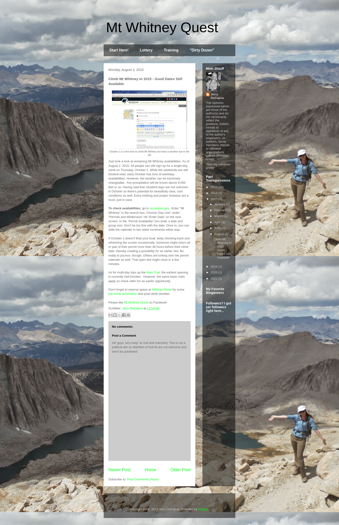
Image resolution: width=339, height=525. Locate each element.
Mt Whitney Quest (162, 27)
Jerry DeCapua (217, 96)
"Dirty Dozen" (202, 50)
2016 (214, 266)
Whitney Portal (162, 289)
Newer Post (119, 469)
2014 (214, 193)
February (221, 210)
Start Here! (119, 50)
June (218, 228)
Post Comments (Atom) (143, 479)
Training (171, 50)
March (219, 216)
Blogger (203, 509)
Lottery (146, 50)
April (217, 222)
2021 (214, 278)
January (220, 204)
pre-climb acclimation (122, 294)
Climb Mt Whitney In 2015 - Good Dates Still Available (222, 248)
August (219, 234)
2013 (214, 187)
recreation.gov (159, 208)
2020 (214, 272)
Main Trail (153, 272)
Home (150, 469)
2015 (214, 199)
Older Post (180, 469)
